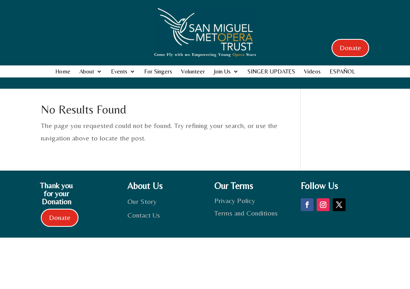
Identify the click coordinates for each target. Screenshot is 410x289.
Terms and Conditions (245, 213)
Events (119, 72)
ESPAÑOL (342, 72)
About (86, 72)
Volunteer (193, 72)
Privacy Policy (234, 200)
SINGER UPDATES (271, 72)
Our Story (142, 201)
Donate (350, 47)
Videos (312, 72)
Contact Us (143, 215)
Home (62, 72)
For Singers (158, 72)
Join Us (222, 72)
